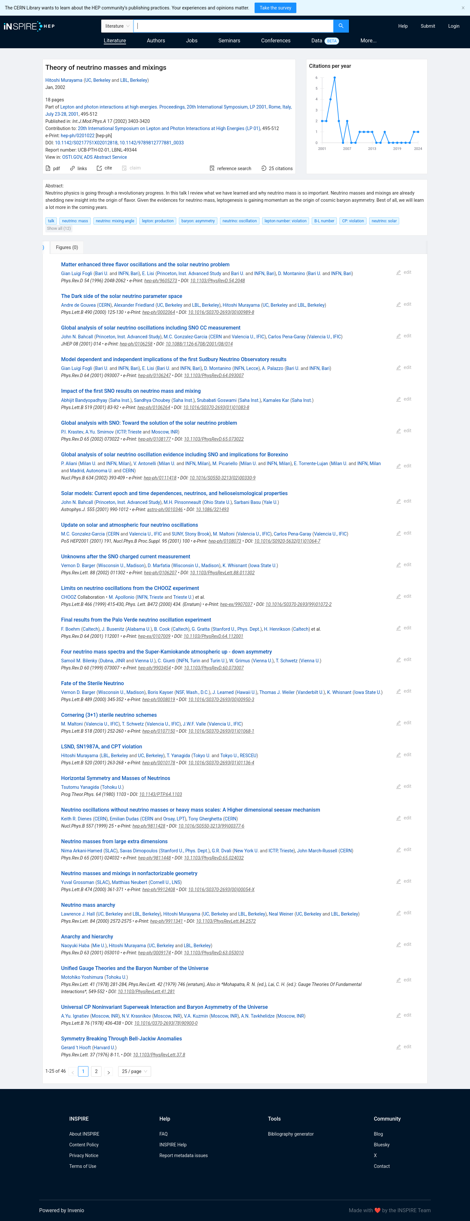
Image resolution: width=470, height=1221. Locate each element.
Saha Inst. (120, 400)
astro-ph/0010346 (165, 509)
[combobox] (233, 26)
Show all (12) (59, 228)
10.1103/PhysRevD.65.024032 (214, 858)
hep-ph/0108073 (225, 541)
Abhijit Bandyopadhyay (84, 400)
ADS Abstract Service (105, 157)
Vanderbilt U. (311, 692)
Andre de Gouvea (78, 305)
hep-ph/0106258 (136, 343)
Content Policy (84, 1144)
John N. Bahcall (77, 336)
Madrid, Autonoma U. (91, 470)
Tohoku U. (112, 787)
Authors (156, 40)
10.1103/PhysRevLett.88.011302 (222, 572)
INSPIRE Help (172, 1144)
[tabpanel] (235, 669)
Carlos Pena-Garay (287, 336)
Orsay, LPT (174, 818)
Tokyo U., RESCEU (238, 755)
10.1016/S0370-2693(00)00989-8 (221, 312)
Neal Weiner (281, 914)
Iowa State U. (263, 565)
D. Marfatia (159, 565)
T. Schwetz (287, 660)
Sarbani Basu (247, 502)
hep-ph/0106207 (160, 572)
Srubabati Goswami (217, 400)
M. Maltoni (223, 534)
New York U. (246, 850)
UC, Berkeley (97, 80)
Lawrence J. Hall (78, 914)
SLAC (110, 850)
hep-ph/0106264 (153, 407)
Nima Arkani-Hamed (81, 850)
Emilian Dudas (124, 818)
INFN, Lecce (246, 368)
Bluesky (381, 1144)
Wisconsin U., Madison (121, 565)
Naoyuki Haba (75, 945)
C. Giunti (166, 660)
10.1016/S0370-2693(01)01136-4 (221, 762)
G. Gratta (201, 629)
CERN (104, 305)
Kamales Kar (276, 400)
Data (316, 40)
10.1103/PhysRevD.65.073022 (214, 439)
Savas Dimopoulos (139, 850)
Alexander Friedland (134, 305)
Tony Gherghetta (205, 818)
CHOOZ (68, 597)
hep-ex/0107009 (154, 636)
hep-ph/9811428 (149, 826)
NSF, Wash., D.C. (192, 692)
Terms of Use (82, 1166)
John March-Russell (317, 850)
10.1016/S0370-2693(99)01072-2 (299, 604)
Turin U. (218, 660)
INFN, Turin (189, 660)
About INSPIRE (84, 1134)
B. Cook (162, 629)
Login (454, 26)
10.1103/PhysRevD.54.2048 (217, 280)
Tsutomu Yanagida (80, 787)
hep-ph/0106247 (154, 375)
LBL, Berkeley (134, 80)
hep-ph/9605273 (160, 280)
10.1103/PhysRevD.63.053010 (214, 952)
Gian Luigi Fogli (76, 273)
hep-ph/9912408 (158, 889)
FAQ (163, 1134)
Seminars (229, 40)
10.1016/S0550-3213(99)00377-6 (211, 826)
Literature (115, 40)
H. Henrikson (277, 629)
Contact (382, 1166)
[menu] (410, 26)
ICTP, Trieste (129, 431)
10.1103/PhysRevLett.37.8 (159, 1054)
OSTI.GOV (72, 157)
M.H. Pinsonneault (182, 502)
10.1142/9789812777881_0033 (151, 142)
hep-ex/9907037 (236, 604)
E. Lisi (148, 273)
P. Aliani (69, 463)
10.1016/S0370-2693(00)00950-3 (221, 699)
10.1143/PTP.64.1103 (160, 794)
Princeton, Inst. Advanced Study (189, 273)
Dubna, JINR (112, 660)
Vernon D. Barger (78, 565)
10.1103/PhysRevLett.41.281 (146, 991)
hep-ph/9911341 (166, 921)
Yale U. (271, 502)
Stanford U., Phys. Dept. (236, 629)
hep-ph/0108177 (154, 439)
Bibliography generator (291, 1134)
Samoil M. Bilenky (79, 660)
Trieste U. (183, 597)
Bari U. (101, 273)
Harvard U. (104, 1047)
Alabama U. (138, 629)
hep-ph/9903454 (154, 667)
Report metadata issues (183, 1155)
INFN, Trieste (150, 597)
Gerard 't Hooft (76, 1047)
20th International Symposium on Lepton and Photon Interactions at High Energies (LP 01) (169, 128)
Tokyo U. (202, 755)
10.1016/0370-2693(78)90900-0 (165, 1023)
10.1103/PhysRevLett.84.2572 (226, 921)
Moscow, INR (164, 431)
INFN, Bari (128, 273)
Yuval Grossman (77, 882)
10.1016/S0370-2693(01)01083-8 (216, 407)
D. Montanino (291, 273)
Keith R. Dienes (76, 818)
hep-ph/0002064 (158, 312)
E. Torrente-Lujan (311, 463)
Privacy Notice (83, 1155)
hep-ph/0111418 (160, 477)
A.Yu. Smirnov (100, 431)
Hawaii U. (246, 692)
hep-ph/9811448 (154, 858)
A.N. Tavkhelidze (258, 1016)
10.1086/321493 (212, 509)
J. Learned (223, 692)
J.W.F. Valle (194, 724)
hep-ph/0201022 (77, 135)
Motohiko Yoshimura (82, 977)
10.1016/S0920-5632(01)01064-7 (287, 541)
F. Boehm (70, 629)
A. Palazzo (272, 368)
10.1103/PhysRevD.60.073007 (214, 667)
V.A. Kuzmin (196, 1016)
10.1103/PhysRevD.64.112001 (213, 636)
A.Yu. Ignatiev (75, 1016)
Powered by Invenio (61, 1210)
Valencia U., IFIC (248, 336)
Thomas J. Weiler (277, 692)
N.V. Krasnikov (136, 1016)
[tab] (64, 247)
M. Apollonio (121, 597)
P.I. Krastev (72, 431)
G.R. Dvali (221, 850)
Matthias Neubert (130, 882)
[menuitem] (403, 26)
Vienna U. (144, 660)
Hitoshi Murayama (64, 80)
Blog (378, 1134)
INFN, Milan (118, 463)
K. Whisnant (235, 565)
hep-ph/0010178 (158, 762)
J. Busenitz (113, 629)
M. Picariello (225, 463)
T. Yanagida (178, 755)
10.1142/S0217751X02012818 (86, 142)
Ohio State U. (217, 502)
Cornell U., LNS (165, 882)
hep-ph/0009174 (154, 952)
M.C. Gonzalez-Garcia (185, 336)
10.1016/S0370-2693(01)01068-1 (221, 731)
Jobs (191, 40)
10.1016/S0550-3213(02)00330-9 (223, 477)
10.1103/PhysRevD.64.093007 (214, 375)
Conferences (275, 40)
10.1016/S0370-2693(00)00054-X (221, 889)
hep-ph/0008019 (158, 699)
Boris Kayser (160, 692)
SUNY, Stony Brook (190, 534)
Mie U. (98, 945)
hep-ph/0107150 (158, 731)
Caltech (90, 629)
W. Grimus (239, 660)
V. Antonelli (144, 463)
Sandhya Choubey (152, 400)
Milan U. (88, 463)
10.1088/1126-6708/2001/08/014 (199, 343)
